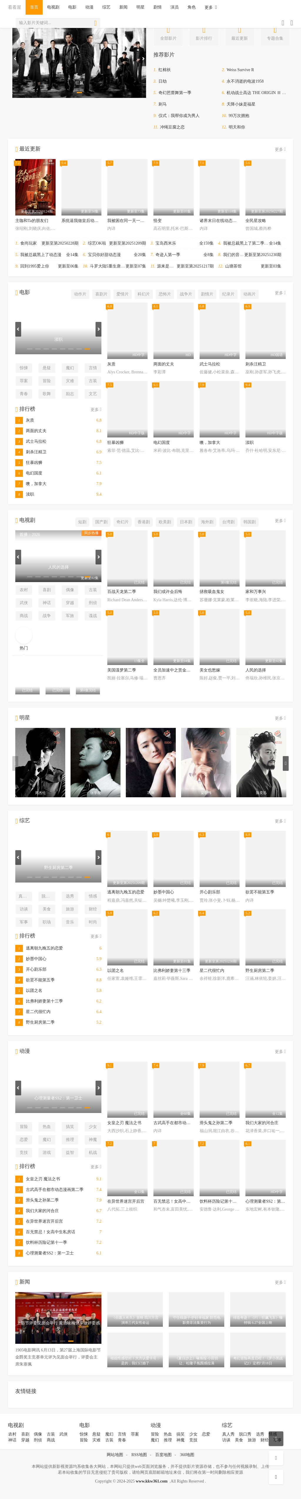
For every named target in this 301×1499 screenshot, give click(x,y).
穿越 (70, 603)
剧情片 (207, 294)
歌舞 (47, 394)
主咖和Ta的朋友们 (31, 220)
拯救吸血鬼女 (212, 591)
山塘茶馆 (233, 266)
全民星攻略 (255, 220)
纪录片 (228, 294)
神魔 (93, 1139)
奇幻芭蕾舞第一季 (174, 93)
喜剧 (47, 590)
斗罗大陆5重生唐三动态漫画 (115, 266)
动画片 (249, 294)
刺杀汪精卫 (30, 452)
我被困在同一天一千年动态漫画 (136, 220)
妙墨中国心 (30, 959)
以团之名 (28, 990)
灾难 (70, 381)
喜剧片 (101, 294)
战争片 (186, 294)
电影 (72, 7)
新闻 (123, 7)
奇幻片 (122, 522)
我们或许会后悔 (167, 591)
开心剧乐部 (30, 969)
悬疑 (47, 368)
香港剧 (144, 522)
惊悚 (24, 368)
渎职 (24, 494)
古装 (93, 381)
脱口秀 (47, 896)
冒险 (47, 381)
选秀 (70, 896)
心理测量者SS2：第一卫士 (44, 1253)
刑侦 (93, 603)
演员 (174, 7)
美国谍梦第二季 (121, 670)
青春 (24, 394)
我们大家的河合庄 (37, 1211)
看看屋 (14, 7)
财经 (93, 909)
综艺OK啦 (97, 243)
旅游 (70, 909)
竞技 (24, 1152)
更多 (211, 7)
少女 (93, 1126)
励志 (70, 394)
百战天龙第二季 (121, 591)
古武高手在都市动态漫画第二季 (49, 1189)
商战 (24, 616)
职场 (47, 922)
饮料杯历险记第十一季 (41, 1242)
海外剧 (207, 522)
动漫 (89, 7)
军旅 (70, 616)
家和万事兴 (255, 591)
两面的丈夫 (30, 431)
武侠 (24, 603)
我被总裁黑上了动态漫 (40, 255)
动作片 (80, 294)
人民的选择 (255, 670)
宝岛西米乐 (165, 243)
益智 (70, 1152)
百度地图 (163, 1455)
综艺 (106, 7)
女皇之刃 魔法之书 (37, 1179)
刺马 (162, 104)
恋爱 (24, 1139)
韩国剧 (249, 522)
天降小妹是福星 (241, 104)
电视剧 (53, 7)
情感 (93, 896)
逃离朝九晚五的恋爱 (39, 948)
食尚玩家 (28, 243)
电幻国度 (28, 473)
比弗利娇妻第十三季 (39, 1001)
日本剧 (186, 522)
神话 (47, 603)
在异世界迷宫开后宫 (39, 1221)
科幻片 (144, 294)
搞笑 (70, 1126)
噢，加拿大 (30, 484)
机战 (93, 1152)
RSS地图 (139, 1455)
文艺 (93, 394)
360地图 (187, 1455)
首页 (34, 7)
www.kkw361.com (152, 1481)
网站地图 (115, 1455)
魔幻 (70, 368)
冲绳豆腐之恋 (172, 127)
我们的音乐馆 (235, 255)
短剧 (82, 522)
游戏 (47, 1152)
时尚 (93, 922)
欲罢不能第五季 (35, 980)
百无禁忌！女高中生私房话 (45, 1232)
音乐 (70, 922)
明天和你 (237, 127)
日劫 (162, 81)
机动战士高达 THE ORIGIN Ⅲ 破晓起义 (262, 93)
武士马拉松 (30, 441)
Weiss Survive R (240, 70)
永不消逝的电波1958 (245, 81)
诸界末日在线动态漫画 (220, 220)
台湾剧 (228, 522)
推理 (70, 1139)
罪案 (24, 381)
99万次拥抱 (239, 115)
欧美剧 (165, 522)
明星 (140, 7)
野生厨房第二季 (35, 1022)
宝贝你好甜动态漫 (104, 255)
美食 (47, 909)
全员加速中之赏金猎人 (174, 670)
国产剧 (101, 522)
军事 (24, 922)
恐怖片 (165, 294)
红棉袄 (164, 70)
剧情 (157, 7)
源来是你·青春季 (172, 266)
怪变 (157, 220)
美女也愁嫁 (210, 670)
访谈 (24, 909)
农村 (24, 590)
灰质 (24, 420)
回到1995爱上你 (34, 266)
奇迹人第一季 (167, 255)
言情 (93, 368)
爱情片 (122, 294)
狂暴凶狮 (28, 462)
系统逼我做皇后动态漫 (82, 220)
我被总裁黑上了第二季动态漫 (250, 243)
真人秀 (25, 896)
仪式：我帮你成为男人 (179, 115)
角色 (192, 7)
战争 (47, 616)
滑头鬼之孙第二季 (37, 1200)
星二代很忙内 (33, 1012)
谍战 (93, 616)
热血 (47, 1126)
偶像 (70, 590)
